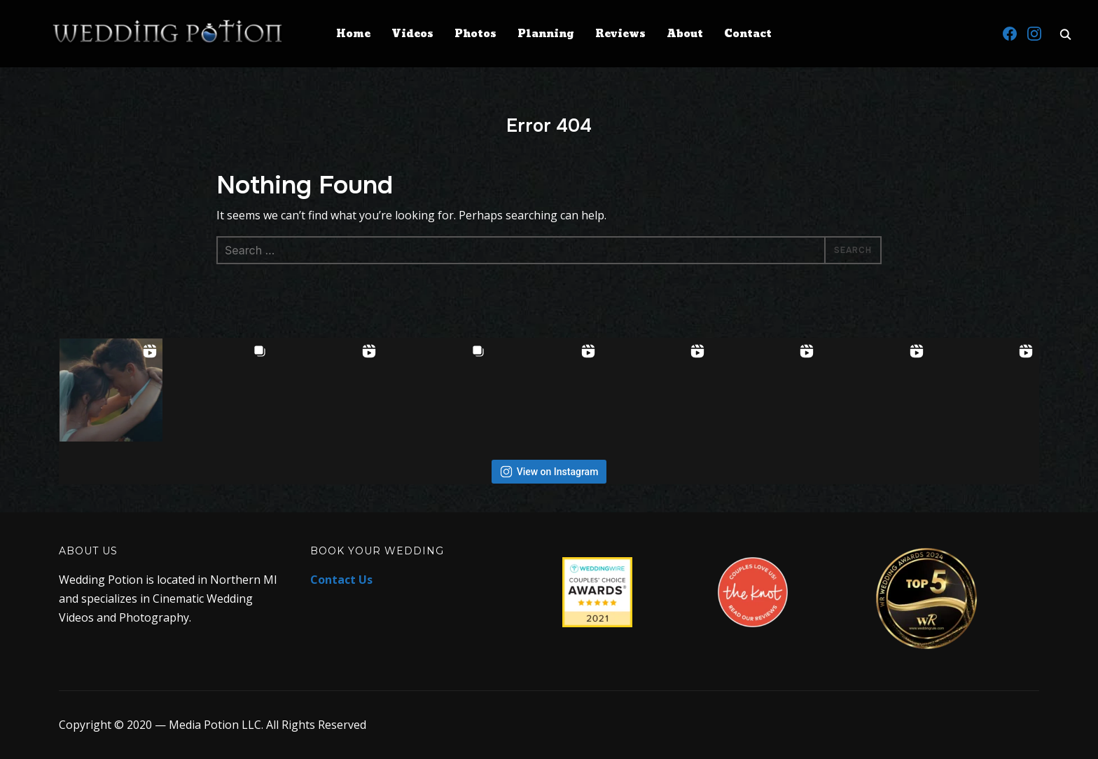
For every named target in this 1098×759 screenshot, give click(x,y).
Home (353, 34)
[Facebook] (1010, 34)
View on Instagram (549, 471)
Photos (475, 34)
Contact (748, 34)
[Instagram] (1034, 34)
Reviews (620, 34)
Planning (545, 34)
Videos (412, 34)
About (685, 34)
